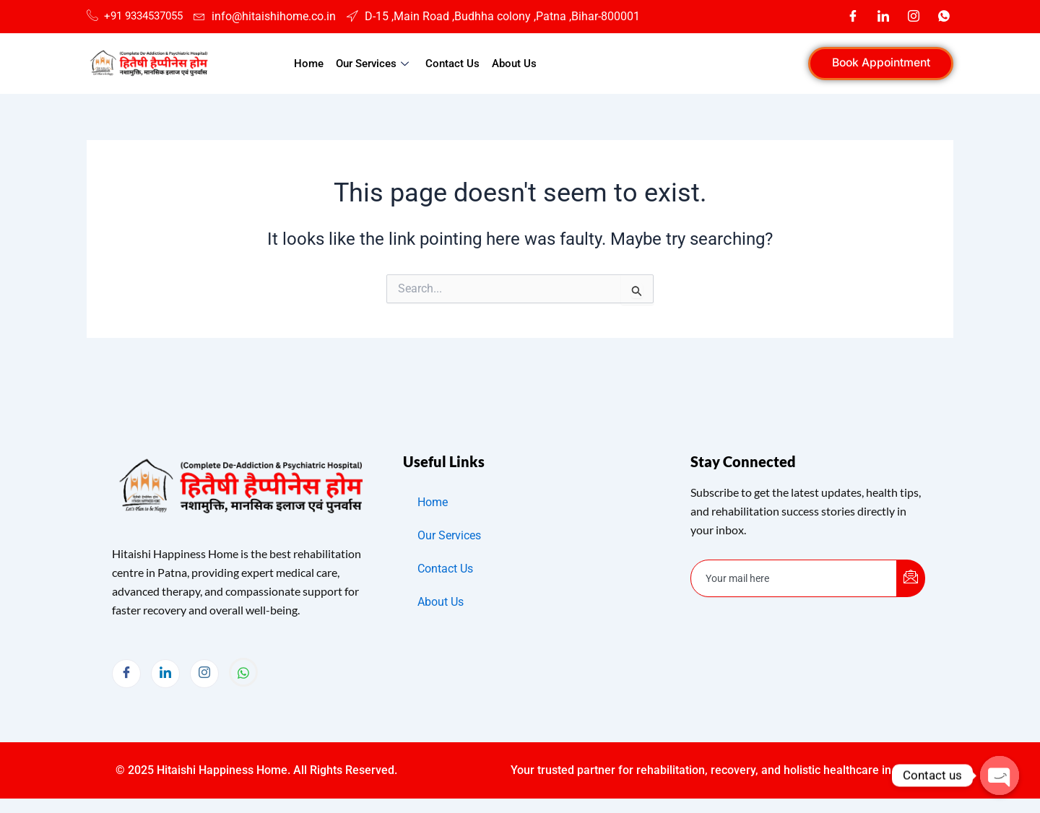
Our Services (375, 63)
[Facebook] (853, 16)
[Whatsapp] (944, 16)
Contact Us (452, 63)
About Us (512, 63)
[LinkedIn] (883, 16)
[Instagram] (913, 16)
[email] (794, 578)
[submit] (910, 578)
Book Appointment (877, 63)
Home (310, 63)
